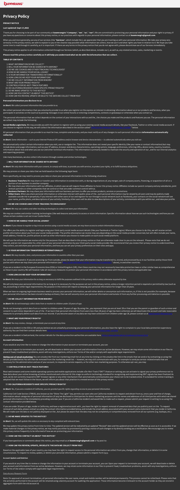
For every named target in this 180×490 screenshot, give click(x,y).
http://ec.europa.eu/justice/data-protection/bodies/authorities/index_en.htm (82, 330)
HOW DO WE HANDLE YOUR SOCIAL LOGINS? (111, 127)
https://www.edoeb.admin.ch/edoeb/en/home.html (125, 335)
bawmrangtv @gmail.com (160, 313)
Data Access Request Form (15, 473)
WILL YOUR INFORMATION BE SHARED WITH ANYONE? (87, 262)
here (106, 452)
